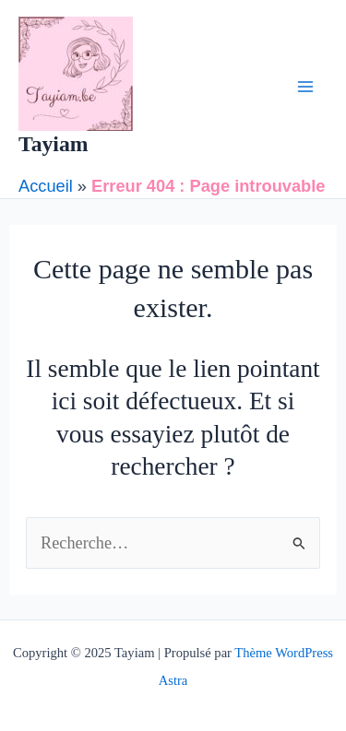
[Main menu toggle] (306, 87)
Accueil (45, 185)
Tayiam (53, 144)
